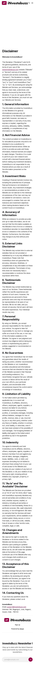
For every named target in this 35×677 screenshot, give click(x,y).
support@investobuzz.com (16, 607)
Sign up (17, 625)
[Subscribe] (30, 659)
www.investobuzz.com (10, 70)
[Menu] (32, 2)
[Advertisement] (17, 24)
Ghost (22, 629)
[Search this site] (29, 2)
